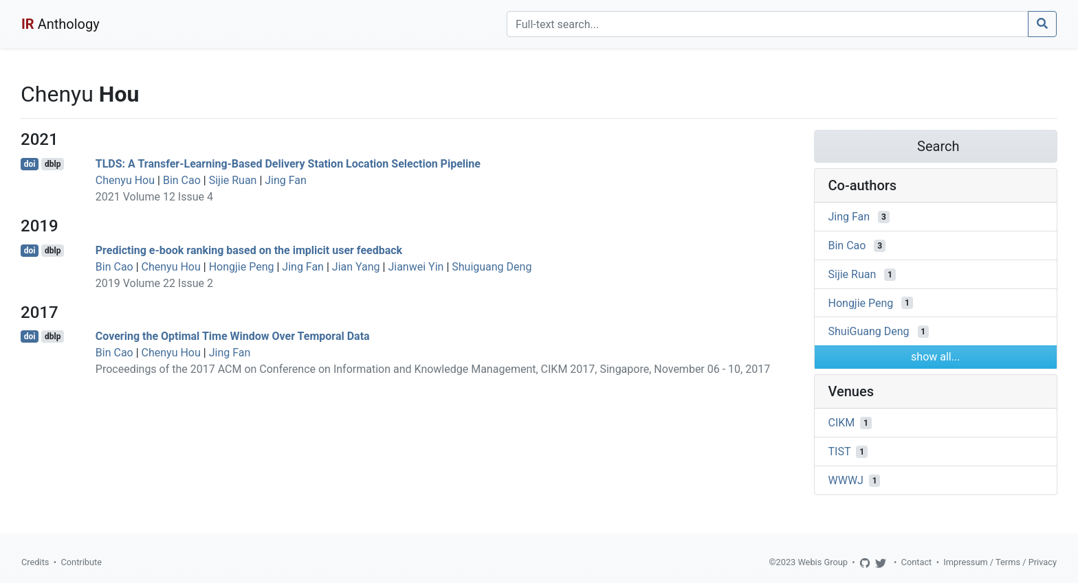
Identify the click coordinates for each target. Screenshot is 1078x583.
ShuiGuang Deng (869, 331)
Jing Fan (286, 180)
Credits (35, 562)
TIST (839, 451)
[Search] (767, 24)
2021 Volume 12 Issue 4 (154, 196)
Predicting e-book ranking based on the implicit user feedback (249, 250)
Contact (916, 562)
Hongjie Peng (241, 266)
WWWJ (846, 480)
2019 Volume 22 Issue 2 (154, 283)
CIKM (841, 422)
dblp (52, 164)
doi (30, 164)
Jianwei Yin (415, 266)
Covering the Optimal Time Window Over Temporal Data (233, 336)
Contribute (81, 562)
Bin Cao (182, 180)
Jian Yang (356, 266)
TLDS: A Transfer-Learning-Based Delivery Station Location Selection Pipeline (288, 163)
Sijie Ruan (233, 180)
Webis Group (823, 562)
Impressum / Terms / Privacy (1000, 562)
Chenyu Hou (125, 180)
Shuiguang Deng (491, 266)
